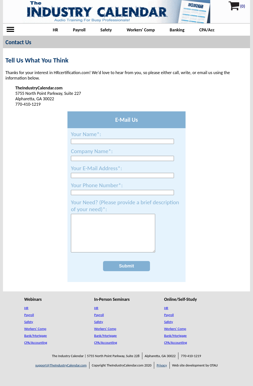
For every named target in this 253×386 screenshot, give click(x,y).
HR (55, 30)
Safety (106, 30)
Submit (126, 273)
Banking (177, 30)
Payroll (79, 30)
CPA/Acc (207, 30)
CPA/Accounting (35, 350)
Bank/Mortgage (35, 343)
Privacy (162, 372)
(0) (242, 6)
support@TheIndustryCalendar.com (61, 372)
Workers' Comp (141, 30)
